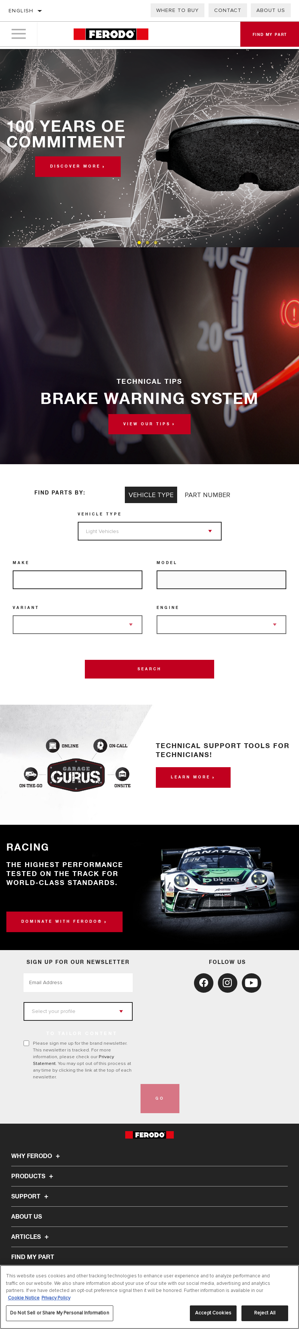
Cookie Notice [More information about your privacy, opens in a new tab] (24, 1298)
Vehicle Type (100, 514)
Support (30, 1197)
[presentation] (80, 1098)
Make (21, 563)
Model (167, 563)
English (21, 10)
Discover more (75, 166)
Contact (227, 10)
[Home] (111, 35)
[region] (149, 1297)
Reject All (264, 1313)
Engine (168, 608)
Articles (31, 1237)
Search (149, 669)
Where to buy (177, 10)
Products (33, 1176)
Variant (26, 608)
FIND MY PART (32, 1257)
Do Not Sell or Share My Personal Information (59, 1313)
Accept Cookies (213, 1313)
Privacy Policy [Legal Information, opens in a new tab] (55, 1298)
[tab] (139, 243)
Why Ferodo (36, 1156)
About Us (270, 10)
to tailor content (82, 1034)
